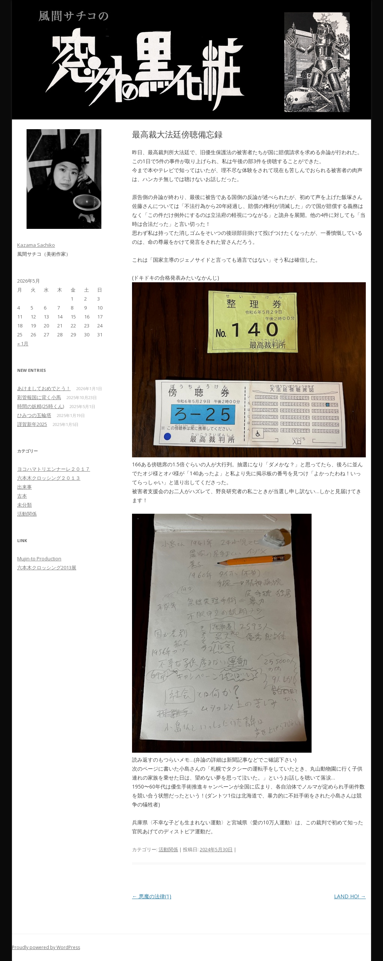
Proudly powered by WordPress (46, 947)
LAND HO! (350, 896)
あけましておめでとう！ (44, 388)
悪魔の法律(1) (151, 896)
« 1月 (22, 343)
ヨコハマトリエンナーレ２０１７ (53, 469)
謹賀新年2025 (32, 424)
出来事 (24, 486)
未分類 (24, 504)
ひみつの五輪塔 (34, 415)
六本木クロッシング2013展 (46, 567)
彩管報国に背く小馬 (39, 397)
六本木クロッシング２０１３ (48, 478)
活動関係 (168, 849)
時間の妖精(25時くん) (40, 406)
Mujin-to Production (39, 558)
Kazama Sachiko (36, 245)
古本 (22, 495)
